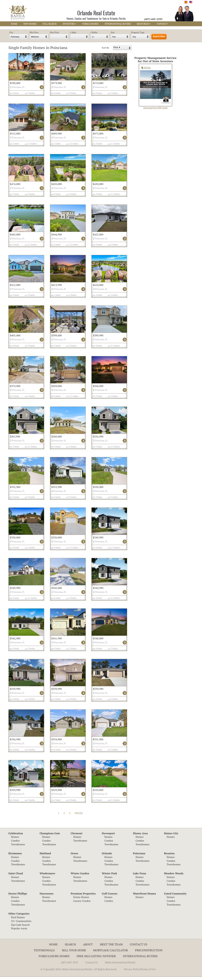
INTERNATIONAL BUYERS (118, 23)
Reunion (169, 853)
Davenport (108, 833)
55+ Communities (21, 921)
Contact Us (138, 944)
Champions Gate (50, 833)
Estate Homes (81, 897)
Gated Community (175, 893)
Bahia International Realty (120, 962)
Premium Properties (83, 893)
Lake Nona (139, 873)
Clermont (76, 833)
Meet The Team (111, 944)
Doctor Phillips (17, 893)
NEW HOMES (29, 23)
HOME (14, 23)
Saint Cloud (15, 873)
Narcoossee (47, 893)
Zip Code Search (20, 925)
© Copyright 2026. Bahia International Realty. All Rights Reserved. (78, 969)
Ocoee (74, 853)
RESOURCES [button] (144, 23)
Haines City (171, 833)
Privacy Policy (132, 969)
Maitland (45, 853)
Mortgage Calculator (110, 950)
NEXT (79, 813)
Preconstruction (149, 950)
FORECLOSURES (90, 23)
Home (53, 944)
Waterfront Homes (144, 893)
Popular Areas (19, 928)
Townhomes (18, 844)
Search (70, 944)
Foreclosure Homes (54, 956)
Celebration (15, 833)
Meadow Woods (173, 873)
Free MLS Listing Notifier (96, 956)
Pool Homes (18, 917)
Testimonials (44, 950)
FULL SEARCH (50, 23)
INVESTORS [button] (69, 23)
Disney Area (140, 833)
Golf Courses (109, 893)
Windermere (47, 873)
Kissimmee (15, 853)
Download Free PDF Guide (155, 86)
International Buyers (140, 956)
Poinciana (139, 853)
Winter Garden (80, 873)
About (88, 944)
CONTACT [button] (162, 23)
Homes (15, 837)
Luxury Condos (82, 901)
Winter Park (109, 873)
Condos (15, 840)
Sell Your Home (74, 950)
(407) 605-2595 (69, 962)
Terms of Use (148, 969)
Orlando (107, 853)
